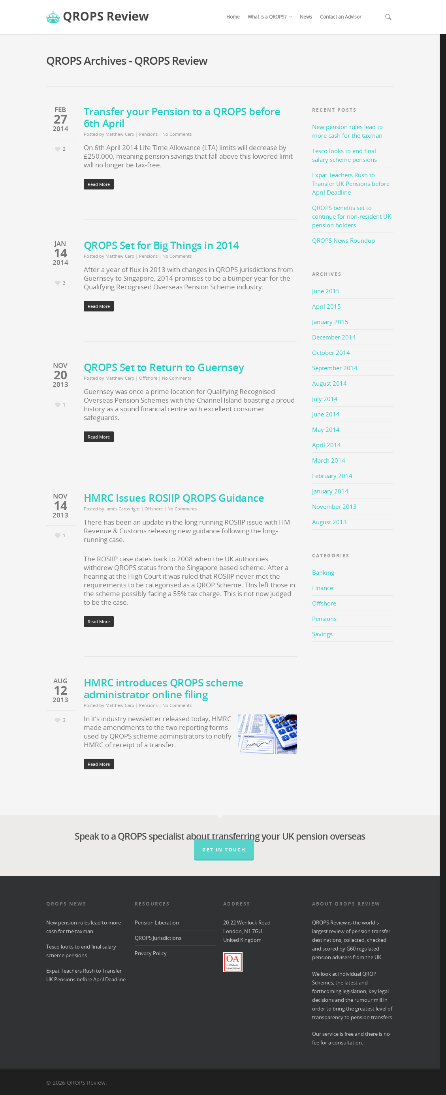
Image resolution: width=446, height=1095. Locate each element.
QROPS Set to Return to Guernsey (164, 367)
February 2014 (332, 476)
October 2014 (331, 352)
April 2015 (326, 306)
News (306, 16)
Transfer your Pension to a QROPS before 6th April (182, 117)
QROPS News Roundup (343, 240)
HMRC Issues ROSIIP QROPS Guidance (174, 498)
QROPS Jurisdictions (158, 937)
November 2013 (334, 506)
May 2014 (326, 429)
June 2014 (326, 414)
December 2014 (334, 337)
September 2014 (335, 368)
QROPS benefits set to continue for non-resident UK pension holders (351, 216)
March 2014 (328, 460)
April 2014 (326, 445)
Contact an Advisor (340, 16)
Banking (323, 572)
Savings (322, 634)
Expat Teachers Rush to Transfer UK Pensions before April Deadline (351, 183)
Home (233, 16)
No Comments (177, 134)
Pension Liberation (157, 922)
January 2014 (330, 491)
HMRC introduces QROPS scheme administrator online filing (163, 688)
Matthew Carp (119, 134)
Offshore (148, 378)
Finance (322, 588)
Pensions (148, 134)
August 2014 (329, 383)
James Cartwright (122, 509)
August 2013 (329, 522)
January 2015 (330, 322)
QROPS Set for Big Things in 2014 (161, 245)
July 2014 (325, 399)
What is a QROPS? (270, 17)
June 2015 (326, 291)
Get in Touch (224, 849)
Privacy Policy (151, 953)
